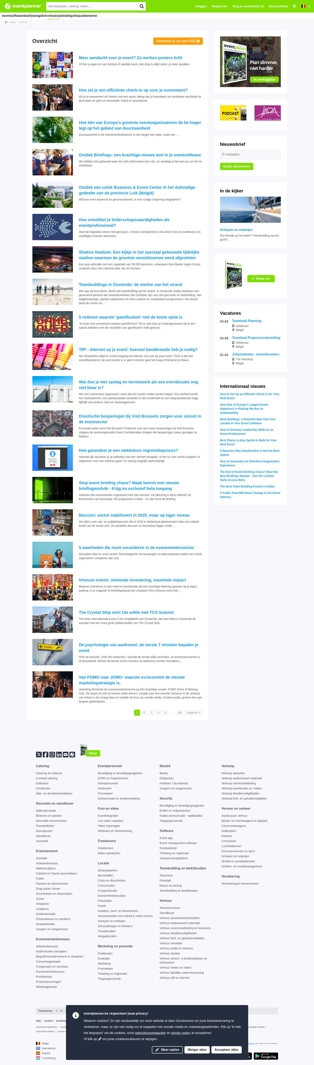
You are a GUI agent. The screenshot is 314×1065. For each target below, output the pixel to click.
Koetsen (226, 836)
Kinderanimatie (45, 914)
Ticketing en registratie (112, 973)
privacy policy (181, 1033)
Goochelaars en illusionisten (54, 893)
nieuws (65, 15)
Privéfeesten (44, 976)
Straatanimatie (45, 924)
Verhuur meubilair (171, 943)
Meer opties (167, 1049)
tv (53, 15)
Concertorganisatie (48, 961)
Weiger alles (197, 1049)
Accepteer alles (226, 1049)
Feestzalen (105, 900)
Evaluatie (104, 958)
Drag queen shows (48, 888)
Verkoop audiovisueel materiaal (241, 778)
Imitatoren (42, 903)
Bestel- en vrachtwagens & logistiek (244, 820)
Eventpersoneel (108, 783)
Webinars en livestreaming (115, 831)
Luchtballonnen (231, 846)
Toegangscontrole (109, 978)
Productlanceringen (48, 981)
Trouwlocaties (107, 931)
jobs (79, 15)
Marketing (104, 963)
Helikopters (228, 831)
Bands (164, 773)
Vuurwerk (42, 841)
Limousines (228, 841)
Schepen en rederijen (112, 921)
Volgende (193, 712)
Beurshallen (105, 875)
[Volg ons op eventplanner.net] (72, 754)
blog (90, 15)
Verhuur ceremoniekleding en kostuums (185, 928)
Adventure (166, 875)
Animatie (41, 858)
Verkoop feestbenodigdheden (240, 793)
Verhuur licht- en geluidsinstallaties (182, 938)
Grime (40, 898)
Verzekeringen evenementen (240, 883)
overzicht (23, 22)
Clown (40, 878)
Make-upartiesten (109, 853)
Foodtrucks (43, 788)
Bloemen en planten (49, 815)
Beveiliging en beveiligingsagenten (120, 773)
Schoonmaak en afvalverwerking (119, 798)
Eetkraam (42, 783)
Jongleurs (42, 908)
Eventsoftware (278, 6)
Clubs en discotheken (112, 880)
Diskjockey (167, 778)
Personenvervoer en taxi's (238, 851)
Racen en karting (171, 885)
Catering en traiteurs (49, 773)
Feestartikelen (45, 825)
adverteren (119, 15)
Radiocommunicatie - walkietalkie (181, 815)
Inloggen (201, 6)
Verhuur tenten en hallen (176, 967)
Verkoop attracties (233, 773)
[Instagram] (52, 754)
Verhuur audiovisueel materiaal (180, 923)
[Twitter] (39, 754)
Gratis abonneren (236, 166)
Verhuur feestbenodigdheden (178, 933)
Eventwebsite (168, 848)
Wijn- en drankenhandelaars (54, 793)
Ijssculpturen (44, 831)
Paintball (165, 880)
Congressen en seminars (52, 966)
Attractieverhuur (170, 907)
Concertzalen (106, 885)
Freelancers (105, 848)
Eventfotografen (108, 815)
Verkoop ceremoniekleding (238, 783)
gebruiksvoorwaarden (150, 1033)
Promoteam (105, 793)
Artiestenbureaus (47, 863)
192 (180, 712)
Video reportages (109, 825)
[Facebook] (45, 754)
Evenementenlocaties (112, 895)
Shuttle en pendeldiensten (238, 861)
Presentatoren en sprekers (53, 919)
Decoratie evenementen (51, 820)
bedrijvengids (37, 15)
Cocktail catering (46, 778)
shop (103, 15)
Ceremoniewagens (233, 825)
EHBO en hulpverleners (113, 778)
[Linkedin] (59, 754)
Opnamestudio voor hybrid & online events (125, 916)
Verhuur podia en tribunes (176, 948)
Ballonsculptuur (46, 868)
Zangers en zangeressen (52, 929)
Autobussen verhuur (234, 815)
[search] (141, 6)
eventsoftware (14, 15)
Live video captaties (110, 820)
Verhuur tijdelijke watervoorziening (182, 972)
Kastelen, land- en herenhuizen (118, 911)
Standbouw (43, 836)
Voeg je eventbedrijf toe (248, 6)
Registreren (220, 6)
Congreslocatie (107, 890)
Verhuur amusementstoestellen (180, 918)
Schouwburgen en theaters (115, 926)
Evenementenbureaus (50, 971)
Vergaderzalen (107, 936)
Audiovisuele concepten (51, 951)
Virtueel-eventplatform (174, 858)
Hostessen (105, 788)
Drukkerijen (105, 953)
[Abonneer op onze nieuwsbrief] (65, 754)
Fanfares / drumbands (174, 783)
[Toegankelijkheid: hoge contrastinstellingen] (294, 6)
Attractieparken (107, 870)
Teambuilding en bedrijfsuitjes (179, 890)
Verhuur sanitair (170, 953)
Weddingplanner (46, 986)
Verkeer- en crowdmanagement (241, 866)
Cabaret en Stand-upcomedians (56, 873)
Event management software (178, 843)
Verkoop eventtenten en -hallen (241, 788)
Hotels (102, 905)
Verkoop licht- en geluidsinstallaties (244, 798)
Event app (166, 838)
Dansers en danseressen (52, 883)
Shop (93, 753)
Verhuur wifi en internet (174, 977)
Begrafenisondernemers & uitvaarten (59, 956)
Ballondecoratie (46, 810)
